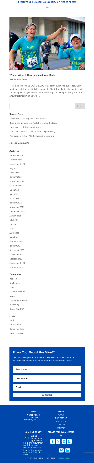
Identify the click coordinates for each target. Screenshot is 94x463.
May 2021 (13, 228)
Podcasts (61, 421)
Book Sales (14, 278)
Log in (12, 320)
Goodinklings (64, 458)
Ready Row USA (16, 309)
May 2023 (13, 168)
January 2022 (15, 202)
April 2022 (14, 198)
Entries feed (15, 324)
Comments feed (16, 329)
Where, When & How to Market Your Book (32, 75)
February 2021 (16, 241)
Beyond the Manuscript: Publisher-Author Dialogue (33, 123)
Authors (60, 424)
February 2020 (16, 267)
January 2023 (15, 177)
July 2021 (13, 220)
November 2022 (16, 181)
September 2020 (17, 263)
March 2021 (14, 237)
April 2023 (14, 172)
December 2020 (16, 250)
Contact (60, 428)
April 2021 (14, 233)
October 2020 (15, 258)
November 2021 (16, 207)
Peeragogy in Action (18, 300)
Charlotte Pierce (19, 79)
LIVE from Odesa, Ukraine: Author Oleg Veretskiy (32, 131)
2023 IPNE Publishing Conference (25, 127)
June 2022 (14, 190)
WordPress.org (16, 333)
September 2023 (17, 164)
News (12, 296)
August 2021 (15, 215)
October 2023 (15, 159)
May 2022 (13, 194)
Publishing (14, 304)
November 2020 (16, 254)
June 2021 (14, 224)
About (61, 414)
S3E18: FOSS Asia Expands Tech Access (27, 118)
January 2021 (15, 245)
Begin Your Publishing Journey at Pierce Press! (47, 2)
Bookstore (61, 418)
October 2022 (15, 185)
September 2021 (17, 211)
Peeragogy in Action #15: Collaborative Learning (31, 136)
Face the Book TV (17, 291)
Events (12, 287)
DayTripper (14, 283)
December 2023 (16, 155)
